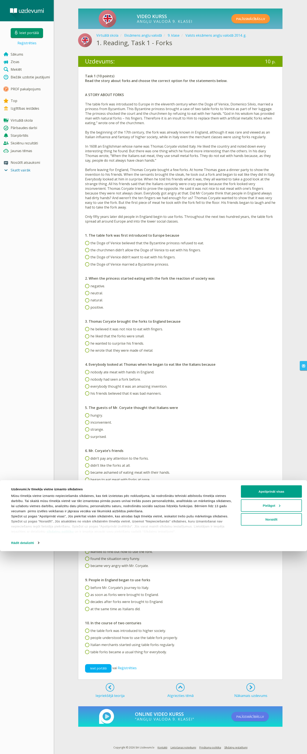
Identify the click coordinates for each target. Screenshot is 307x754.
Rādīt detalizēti (22, 745)
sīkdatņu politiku (60, 734)
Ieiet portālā (98, 668)
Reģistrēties (26, 43)
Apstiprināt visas (271, 694)
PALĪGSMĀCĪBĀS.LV (255, 18)
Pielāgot (271, 708)
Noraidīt (271, 722)
